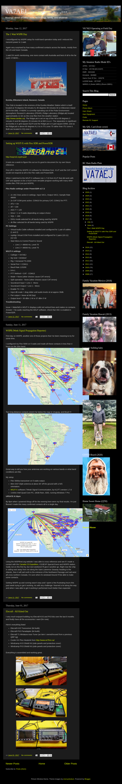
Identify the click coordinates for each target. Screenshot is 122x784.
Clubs (85, 117)
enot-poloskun (68, 779)
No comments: (27, 133)
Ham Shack (87, 111)
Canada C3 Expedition (28, 564)
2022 (87, 202)
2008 (87, 274)
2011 (87, 264)
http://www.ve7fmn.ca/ (45, 640)
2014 (87, 254)
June (89, 225)
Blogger (87, 779)
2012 (87, 261)
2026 (87, 192)
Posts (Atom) (21, 769)
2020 (87, 209)
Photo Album (87, 108)
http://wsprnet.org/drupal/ (16, 157)
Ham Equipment (89, 114)
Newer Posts (12, 763)
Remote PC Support (90, 120)
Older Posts (70, 763)
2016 (87, 247)
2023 (87, 199)
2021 (87, 206)
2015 (87, 251)
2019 (87, 212)
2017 (87, 219)
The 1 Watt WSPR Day (16, 34)
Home (42, 763)
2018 (87, 216)
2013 (87, 257)
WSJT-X (14, 490)
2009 (87, 271)
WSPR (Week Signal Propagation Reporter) (26, 330)
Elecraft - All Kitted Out (17, 611)
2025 (87, 196)
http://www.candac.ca (15, 118)
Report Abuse (89, 527)
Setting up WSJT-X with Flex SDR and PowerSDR (29, 143)
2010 (87, 267)
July (89, 222)
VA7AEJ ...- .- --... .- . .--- (36, 11)
